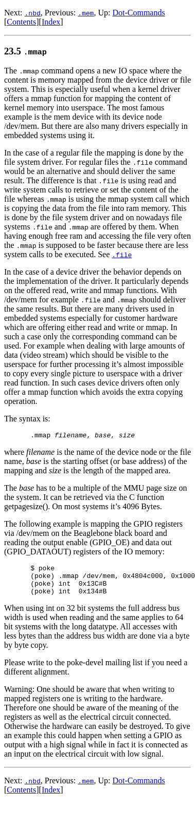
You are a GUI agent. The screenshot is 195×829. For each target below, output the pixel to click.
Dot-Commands (138, 12)
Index (51, 21)
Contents (21, 21)
